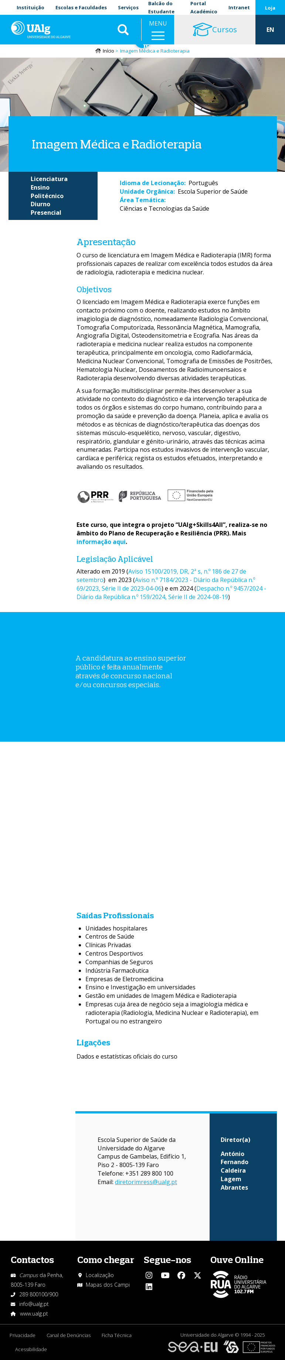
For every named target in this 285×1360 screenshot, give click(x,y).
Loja (270, 7)
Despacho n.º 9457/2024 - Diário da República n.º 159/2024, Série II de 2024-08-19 (171, 592)
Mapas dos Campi (108, 1284)
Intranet (239, 7)
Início (108, 50)
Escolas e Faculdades (81, 7)
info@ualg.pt (34, 1303)
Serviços (128, 7)
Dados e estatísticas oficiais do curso (127, 1056)
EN (270, 30)
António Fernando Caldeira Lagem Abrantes (234, 1171)
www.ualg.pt (34, 1313)
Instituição (30, 7)
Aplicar (123, 29)
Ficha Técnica (117, 1335)
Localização (100, 1275)
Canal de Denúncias (69, 1335)
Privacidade (22, 1335)
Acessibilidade (31, 1349)
